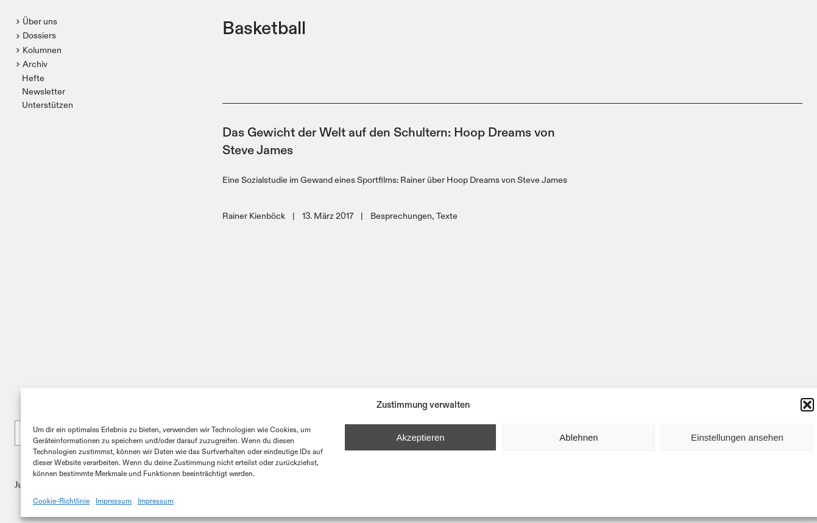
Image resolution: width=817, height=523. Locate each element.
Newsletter (43, 91)
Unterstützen (47, 104)
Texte (447, 215)
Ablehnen (578, 437)
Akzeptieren (420, 437)
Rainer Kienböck (253, 215)
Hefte (33, 78)
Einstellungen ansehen (737, 437)
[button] (807, 405)
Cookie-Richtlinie (61, 500)
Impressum (114, 500)
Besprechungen (401, 215)
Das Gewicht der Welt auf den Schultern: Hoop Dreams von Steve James (388, 140)
